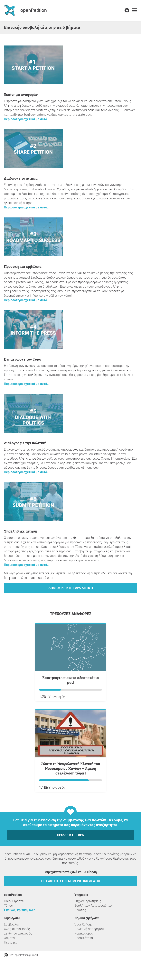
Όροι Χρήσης (83, 924)
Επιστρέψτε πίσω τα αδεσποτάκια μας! (70, 680)
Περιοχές (11, 942)
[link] (134, 10)
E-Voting (80, 910)
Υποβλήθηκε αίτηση (20, 531)
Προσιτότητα (83, 938)
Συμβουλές (12, 924)
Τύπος (8, 905)
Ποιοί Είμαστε (14, 901)
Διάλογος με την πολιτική (25, 443)
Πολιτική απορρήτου (89, 929)
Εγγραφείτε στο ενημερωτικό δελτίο (70, 881)
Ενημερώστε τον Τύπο (22, 359)
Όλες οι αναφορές (17, 929)
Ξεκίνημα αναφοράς (21, 94)
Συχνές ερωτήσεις (87, 901)
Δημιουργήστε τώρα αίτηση (70, 588)
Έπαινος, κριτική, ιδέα (19, 910)
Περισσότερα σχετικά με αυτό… (26, 119)
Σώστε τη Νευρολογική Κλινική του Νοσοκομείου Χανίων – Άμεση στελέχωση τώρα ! (70, 768)
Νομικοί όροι (83, 933)
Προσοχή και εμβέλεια (23, 266)
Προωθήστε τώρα (70, 835)
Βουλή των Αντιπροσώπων (93, 905)
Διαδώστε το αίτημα (21, 178)
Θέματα (9, 938)
